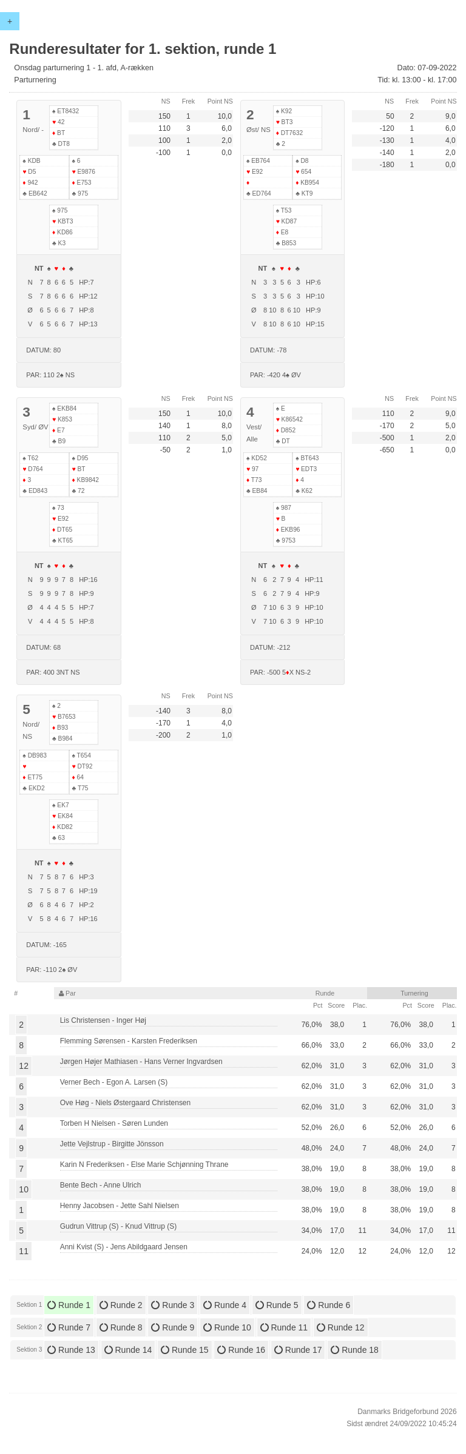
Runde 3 (172, 1305)
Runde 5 (277, 1305)
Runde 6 (328, 1305)
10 (24, 1189)
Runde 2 (121, 1305)
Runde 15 (185, 1350)
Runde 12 (341, 1327)
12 (24, 1066)
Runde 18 (355, 1350)
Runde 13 (71, 1350)
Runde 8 (121, 1327)
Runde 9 (172, 1327)
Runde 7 (68, 1327)
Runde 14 (128, 1350)
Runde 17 (298, 1350)
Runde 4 (224, 1305)
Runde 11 (284, 1327)
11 (24, 1251)
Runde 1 (68, 1305)
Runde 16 (241, 1350)
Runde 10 (227, 1327)
